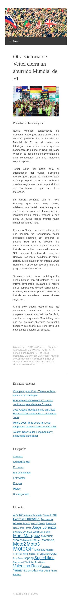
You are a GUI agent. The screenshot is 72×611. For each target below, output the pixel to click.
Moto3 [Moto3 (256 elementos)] (33, 544)
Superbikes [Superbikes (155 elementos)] (44, 557)
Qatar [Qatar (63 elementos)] (53, 553)
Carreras (41, 347)
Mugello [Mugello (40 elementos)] (49, 550)
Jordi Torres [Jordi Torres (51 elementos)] (24, 527)
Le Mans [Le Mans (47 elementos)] (17, 531)
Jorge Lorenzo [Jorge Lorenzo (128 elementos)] (44, 527)
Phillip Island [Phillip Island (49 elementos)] (28, 553)
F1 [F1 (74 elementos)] (38, 519)
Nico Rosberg (39, 358)
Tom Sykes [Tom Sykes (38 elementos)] (40, 562)
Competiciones (21, 461)
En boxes (18, 467)
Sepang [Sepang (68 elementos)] (29, 558)
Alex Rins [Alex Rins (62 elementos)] (19, 515)
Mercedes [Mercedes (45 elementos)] (28, 540)
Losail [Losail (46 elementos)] (36, 531)
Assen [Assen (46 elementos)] (28, 515)
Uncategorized (21, 494)
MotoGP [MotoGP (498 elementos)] (23, 548)
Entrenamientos (22, 472)
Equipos (17, 483)
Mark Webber (31, 356)
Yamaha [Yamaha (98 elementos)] (19, 570)
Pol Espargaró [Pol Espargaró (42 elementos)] (43, 554)
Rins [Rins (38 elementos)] (15, 558)
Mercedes (44, 356)
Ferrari (16, 353)
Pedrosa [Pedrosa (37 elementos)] (17, 554)
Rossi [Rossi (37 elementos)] (20, 558)
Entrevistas (19, 478)
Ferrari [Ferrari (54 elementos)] (26, 523)
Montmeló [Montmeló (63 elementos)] (48, 540)
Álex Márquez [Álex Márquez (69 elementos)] (41, 570)
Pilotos (17, 488)
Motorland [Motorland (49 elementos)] (39, 549)
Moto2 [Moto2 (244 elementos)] (19, 544)
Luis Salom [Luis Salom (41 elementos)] (45, 532)
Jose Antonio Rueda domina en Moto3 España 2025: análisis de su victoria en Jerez (34, 413)
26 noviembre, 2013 (23, 347)
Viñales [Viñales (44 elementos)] (46, 566)
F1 (53, 350)
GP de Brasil (42, 353)
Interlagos (18, 356)
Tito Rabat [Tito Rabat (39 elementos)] (29, 562)
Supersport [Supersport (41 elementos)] (18, 562)
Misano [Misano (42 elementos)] (37, 540)
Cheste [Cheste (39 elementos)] (46, 515)
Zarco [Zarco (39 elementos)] (28, 571)
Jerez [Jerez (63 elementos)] (41, 523)
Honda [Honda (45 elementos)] (34, 523)
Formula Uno (27, 353)
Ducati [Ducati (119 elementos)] (30, 519)
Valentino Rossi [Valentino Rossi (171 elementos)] (27, 565)
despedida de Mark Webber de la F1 (31, 350)
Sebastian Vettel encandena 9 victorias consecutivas (33, 363)
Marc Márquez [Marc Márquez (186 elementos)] (26, 535)
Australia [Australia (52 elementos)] (37, 515)
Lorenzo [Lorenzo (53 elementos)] (27, 531)
